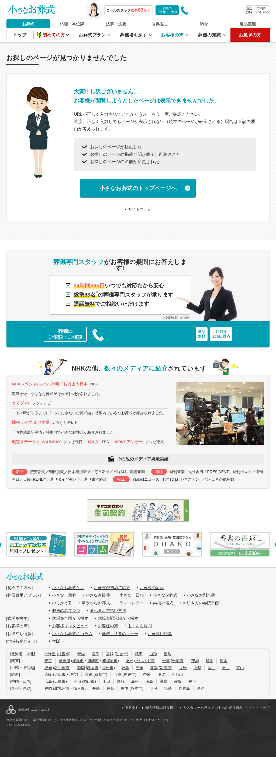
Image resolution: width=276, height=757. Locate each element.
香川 (192, 681)
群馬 (209, 661)
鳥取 (121, 681)
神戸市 (129, 674)
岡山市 (89, 681)
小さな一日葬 (131, 595)
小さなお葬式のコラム (72, 633)
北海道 (50, 654)
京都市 (100, 674)
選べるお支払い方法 (108, 610)
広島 (48, 681)
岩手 (95, 654)
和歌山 (177, 674)
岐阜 (125, 668)
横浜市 (78, 661)
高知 (163, 681)
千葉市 (177, 661)
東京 (48, 661)
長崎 (96, 688)
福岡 (48, 688)
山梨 (197, 668)
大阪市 (58, 641)
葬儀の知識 (210, 35)
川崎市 (93, 661)
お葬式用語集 (160, 633)
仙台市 (121, 654)
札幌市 (63, 654)
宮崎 (168, 688)
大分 (154, 688)
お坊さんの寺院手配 (201, 603)
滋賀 (161, 674)
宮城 (109, 654)
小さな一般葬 (64, 595)
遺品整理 (248, 24)
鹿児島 (184, 688)
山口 (106, 681)
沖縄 (200, 688)
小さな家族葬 (98, 595)
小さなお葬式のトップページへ (138, 188)
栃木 (223, 661)
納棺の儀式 (163, 603)
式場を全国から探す (70, 618)
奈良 (147, 674)
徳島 (149, 681)
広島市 (59, 681)
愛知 (48, 668)
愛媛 (178, 681)
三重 (139, 668)
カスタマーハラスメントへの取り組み (213, 708)
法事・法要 (116, 24)
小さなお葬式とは (68, 587)
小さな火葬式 (165, 595)
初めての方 (55, 35)
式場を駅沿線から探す (118, 618)
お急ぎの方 (250, 35)
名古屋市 (61, 668)
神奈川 (64, 661)
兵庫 (118, 674)
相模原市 (110, 661)
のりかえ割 (62, 603)
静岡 (81, 668)
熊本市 (136, 688)
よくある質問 (139, 626)
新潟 (154, 668)
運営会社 (132, 708)
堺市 (73, 674)
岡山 (77, 681)
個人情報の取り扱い (161, 708)
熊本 (125, 688)
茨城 (195, 661)
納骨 (204, 24)
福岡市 (78, 688)
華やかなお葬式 (96, 603)
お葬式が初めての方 (112, 587)
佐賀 (110, 688)
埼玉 (129, 661)
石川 (226, 668)
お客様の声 (173, 35)
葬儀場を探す (134, 35)
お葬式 (28, 24)
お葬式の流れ (152, 587)
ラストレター (131, 603)
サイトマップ (139, 209)
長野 (183, 668)
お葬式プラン (93, 35)
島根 (135, 681)
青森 (81, 654)
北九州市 (61, 688)
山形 (153, 654)
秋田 (139, 654)
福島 (167, 654)
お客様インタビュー (70, 626)
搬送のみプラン (66, 610)
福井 (211, 668)
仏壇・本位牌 (72, 24)
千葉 (166, 661)
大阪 (48, 674)
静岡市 (92, 668)
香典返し (160, 24)
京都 (88, 674)
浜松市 (107, 668)
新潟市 (165, 668)
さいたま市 (144, 661)
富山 (240, 668)
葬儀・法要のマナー (120, 633)
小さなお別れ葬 (201, 595)
